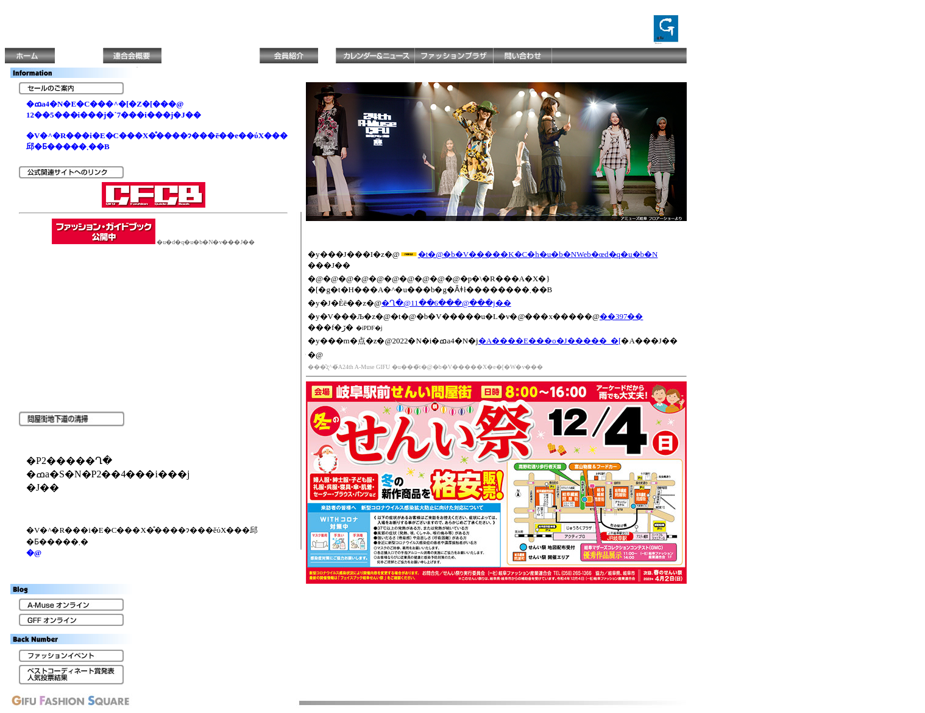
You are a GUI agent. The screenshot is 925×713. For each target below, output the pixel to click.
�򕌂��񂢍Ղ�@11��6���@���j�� (446, 302)
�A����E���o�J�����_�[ (550, 340)
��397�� (621, 316)
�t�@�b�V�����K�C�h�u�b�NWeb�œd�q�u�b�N (538, 254)
